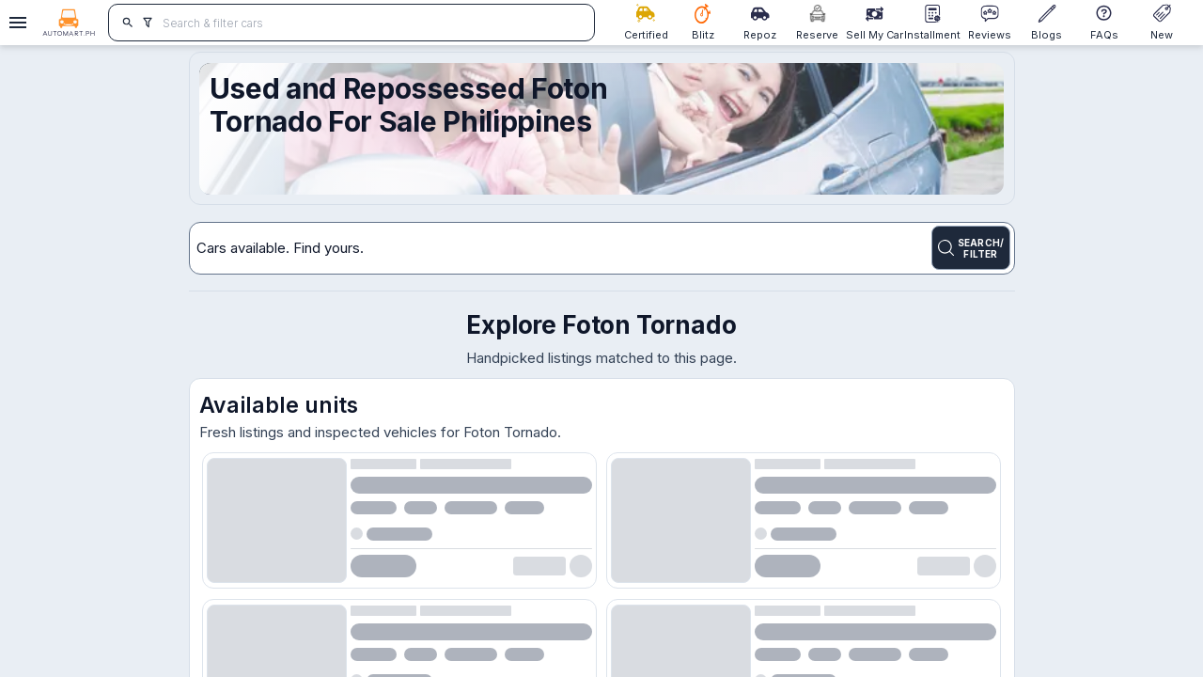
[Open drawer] (14, 22)
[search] (128, 22)
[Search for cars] (371, 22)
